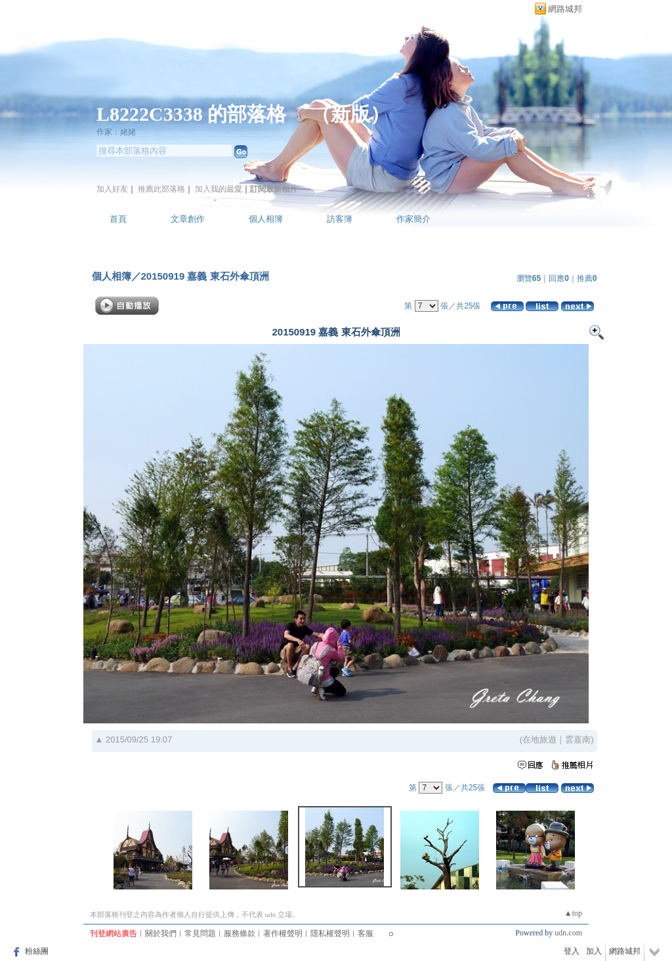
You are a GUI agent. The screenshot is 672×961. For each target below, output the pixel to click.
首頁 (118, 219)
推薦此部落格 (161, 189)
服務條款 (239, 933)
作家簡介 (413, 219)
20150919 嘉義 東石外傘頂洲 (205, 276)
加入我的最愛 (218, 189)
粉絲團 (37, 951)
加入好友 (112, 189)
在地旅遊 (539, 739)
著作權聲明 (283, 933)
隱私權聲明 (330, 933)
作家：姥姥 (116, 132)
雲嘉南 (578, 739)
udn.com (568, 932)
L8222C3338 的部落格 (193, 114)
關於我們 (161, 933)
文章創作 (188, 219)
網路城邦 (565, 9)
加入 (594, 951)
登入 (571, 951)
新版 (350, 114)
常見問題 (200, 933)
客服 (365, 933)
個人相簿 (266, 219)
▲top (573, 913)
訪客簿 (339, 219)
